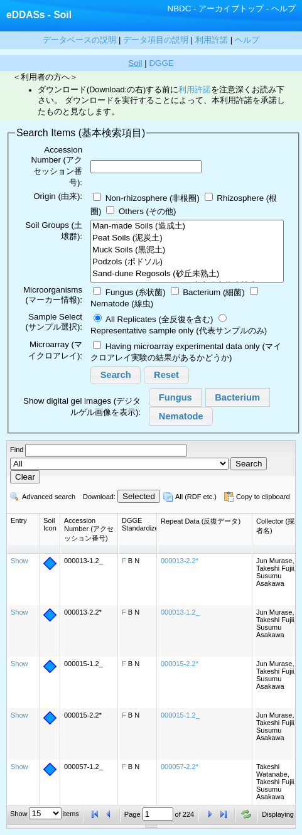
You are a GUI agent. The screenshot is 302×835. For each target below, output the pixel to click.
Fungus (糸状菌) (135, 292)
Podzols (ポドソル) (187, 262)
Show (19, 560)
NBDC (179, 8)
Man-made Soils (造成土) (187, 226)
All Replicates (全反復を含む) (159, 319)
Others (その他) (147, 211)
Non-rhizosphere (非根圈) (152, 198)
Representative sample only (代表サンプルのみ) (178, 330)
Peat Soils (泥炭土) (187, 238)
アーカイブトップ (231, 8)
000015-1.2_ (180, 715)
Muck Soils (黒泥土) (187, 250)
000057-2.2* (179, 766)
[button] (115, 375)
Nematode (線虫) (121, 303)
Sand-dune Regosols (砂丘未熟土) (187, 274)
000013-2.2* (179, 560)
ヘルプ (283, 8)
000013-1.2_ (180, 612)
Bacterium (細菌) (214, 292)
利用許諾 (194, 89)
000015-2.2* (179, 663)
